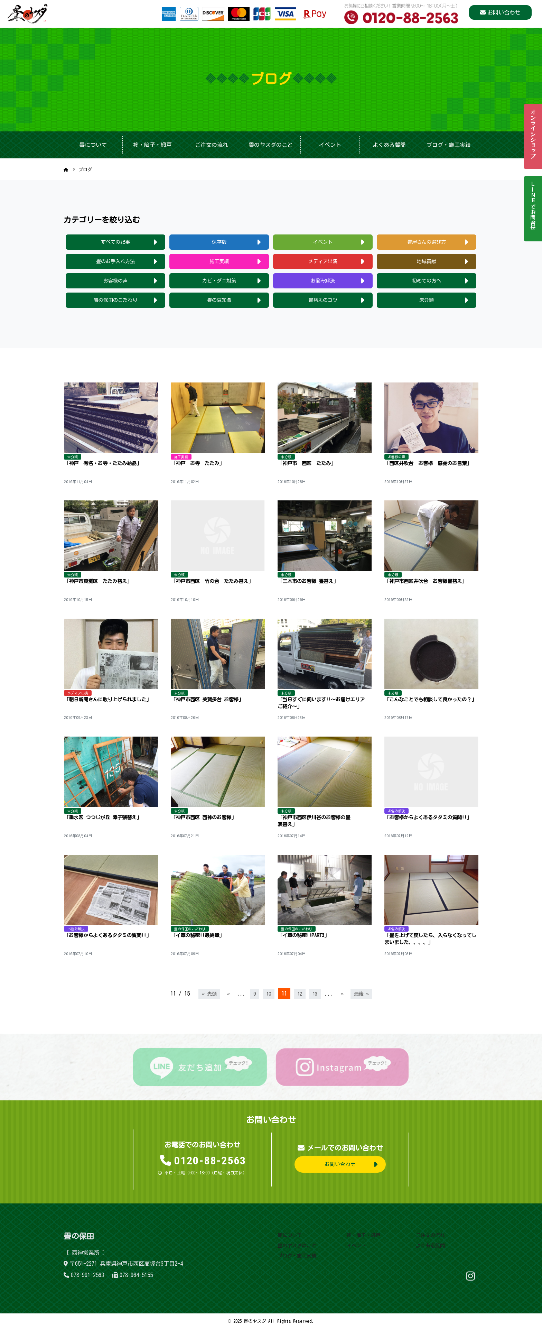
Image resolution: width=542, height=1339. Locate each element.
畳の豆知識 (219, 303)
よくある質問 (389, 145)
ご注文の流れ (211, 145)
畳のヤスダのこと (271, 145)
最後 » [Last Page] (363, 1004)
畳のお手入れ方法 (115, 263)
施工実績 (219, 263)
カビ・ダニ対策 (219, 283)
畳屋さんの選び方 (426, 242)
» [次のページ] (343, 1004)
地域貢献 (426, 263)
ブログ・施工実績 (449, 145)
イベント (330, 145)
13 (316, 1004)
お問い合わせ (504, 14)
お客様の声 (115, 283)
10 (268, 1004)
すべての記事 (115, 242)
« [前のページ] (227, 1004)
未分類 (426, 303)
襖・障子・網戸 (152, 145)
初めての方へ (426, 283)
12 (300, 1004)
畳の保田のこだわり (115, 303)
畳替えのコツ (322, 303)
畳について (93, 145)
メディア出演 (322, 263)
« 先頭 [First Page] (206, 1004)
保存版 (219, 242)
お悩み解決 (323, 283)
